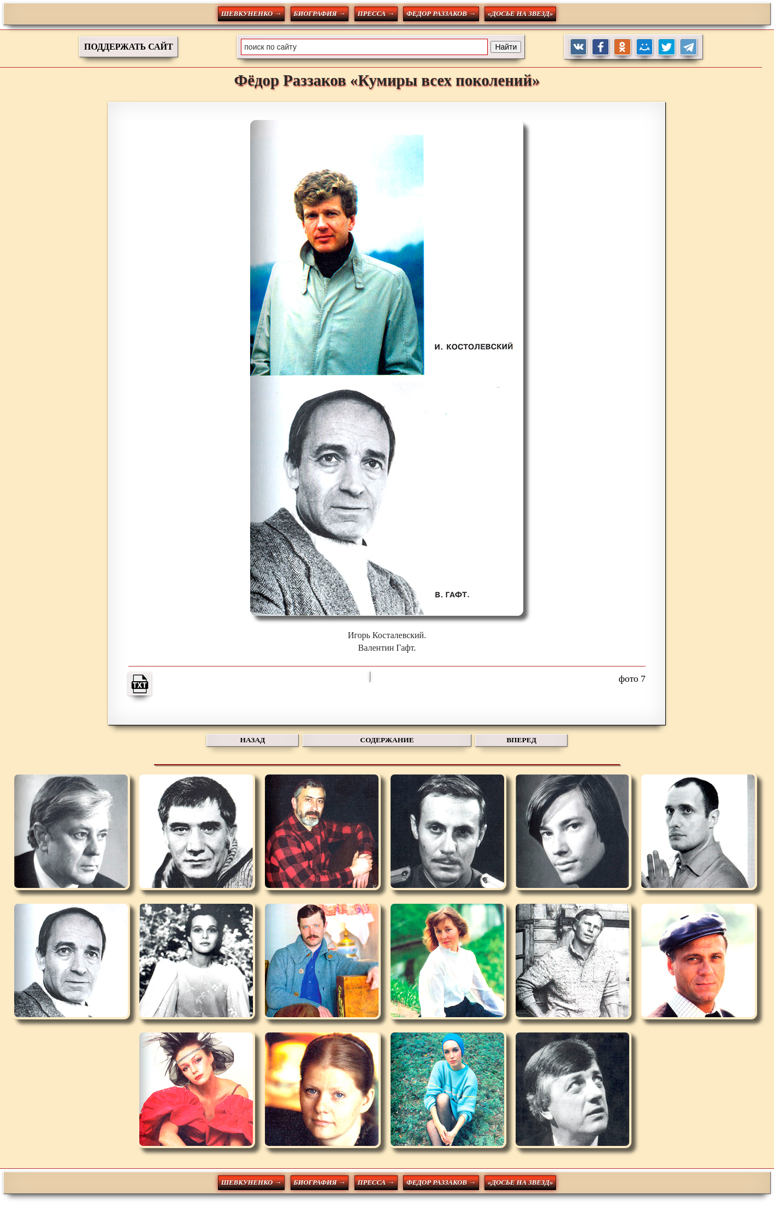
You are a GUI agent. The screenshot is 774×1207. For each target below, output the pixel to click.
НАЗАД (252, 740)
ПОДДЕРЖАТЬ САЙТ (128, 46)
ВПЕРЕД (521, 740)
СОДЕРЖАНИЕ (386, 740)
